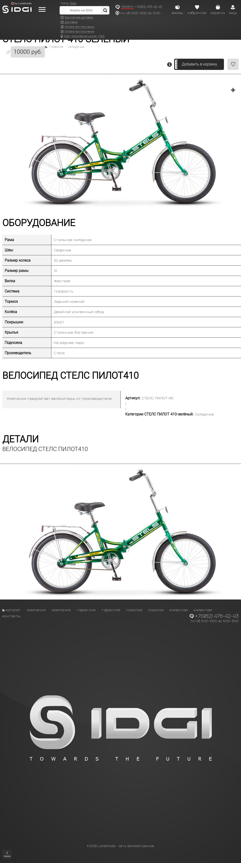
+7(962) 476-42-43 (148, 7)
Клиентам (178, 610)
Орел (73, 3)
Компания (36, 610)
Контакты (11, 616)
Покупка (134, 610)
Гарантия (86, 610)
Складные (76, 47)
